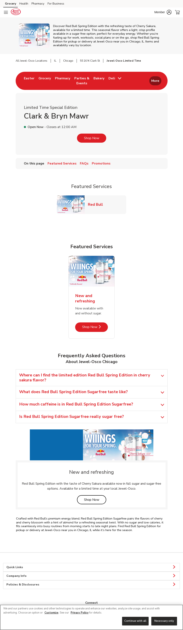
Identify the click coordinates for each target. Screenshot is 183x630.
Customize (51, 613)
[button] (163, 12)
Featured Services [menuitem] (62, 163)
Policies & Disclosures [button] (91, 585)
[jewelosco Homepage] (16, 12)
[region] (91, 617)
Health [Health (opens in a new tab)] (23, 4)
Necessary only (164, 621)
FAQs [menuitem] (84, 163)
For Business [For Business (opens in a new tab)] (56, 4)
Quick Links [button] (91, 567)
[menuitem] (29, 81)
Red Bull (97, 204)
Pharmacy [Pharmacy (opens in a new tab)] (37, 4)
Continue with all (135, 621)
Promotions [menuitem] (101, 163)
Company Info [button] (91, 576)
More (155, 81)
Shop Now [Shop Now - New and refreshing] (95, 326)
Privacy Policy (80, 613)
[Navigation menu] (6, 12)
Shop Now (91, 138)
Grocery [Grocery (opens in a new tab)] (10, 4)
